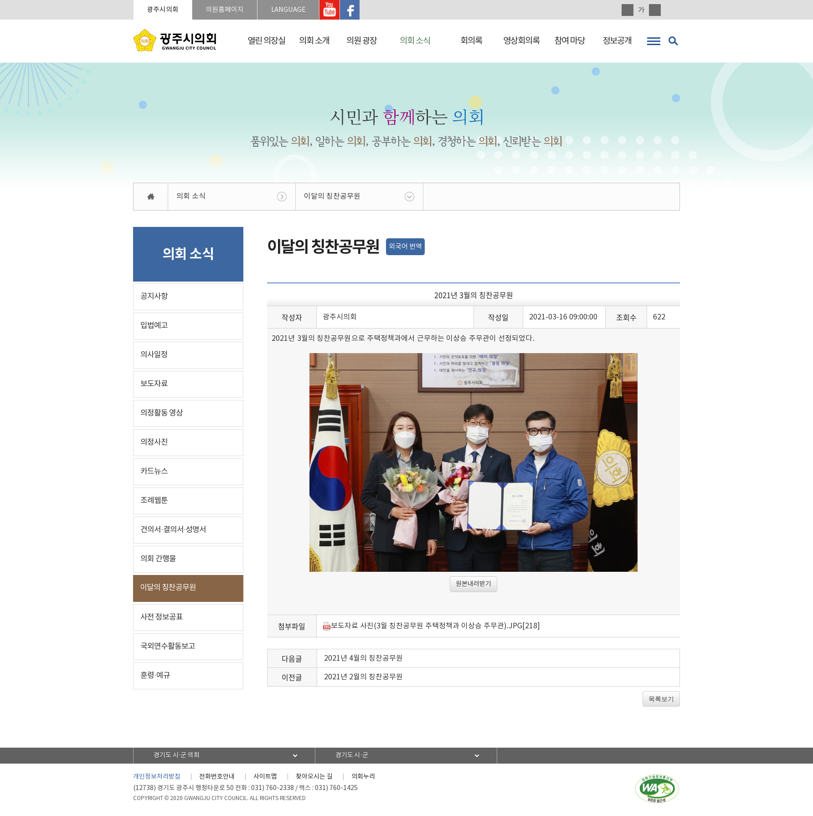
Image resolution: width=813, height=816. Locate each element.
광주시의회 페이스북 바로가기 (354, 10)
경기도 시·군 (352, 756)
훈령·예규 (155, 676)
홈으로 (151, 197)
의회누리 (363, 777)
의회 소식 (415, 41)
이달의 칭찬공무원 (332, 197)
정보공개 (617, 41)
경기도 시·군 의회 (177, 756)
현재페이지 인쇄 (674, 10)
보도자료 (154, 384)
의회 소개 (314, 41)
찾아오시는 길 (314, 777)
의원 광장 (361, 41)
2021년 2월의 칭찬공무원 (363, 677)
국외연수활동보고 (167, 647)
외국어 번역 (405, 247)
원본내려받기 (473, 584)
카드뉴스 (154, 472)
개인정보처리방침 (156, 777)
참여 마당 (569, 41)
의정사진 (154, 442)
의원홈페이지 (226, 10)
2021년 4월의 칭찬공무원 (363, 659)
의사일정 (154, 355)
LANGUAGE (291, 10)
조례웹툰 (154, 501)
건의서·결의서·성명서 (173, 530)
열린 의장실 (266, 41)
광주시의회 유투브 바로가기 (333, 10)
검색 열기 (673, 41)
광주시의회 (163, 10)
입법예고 (154, 326)
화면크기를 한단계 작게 (655, 10)
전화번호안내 (217, 777)
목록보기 (661, 699)
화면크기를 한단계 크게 (627, 10)
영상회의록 (521, 41)
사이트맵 (265, 777)
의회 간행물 (158, 559)
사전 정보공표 (161, 617)
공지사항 (154, 297)
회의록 (471, 41)
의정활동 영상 (161, 413)
